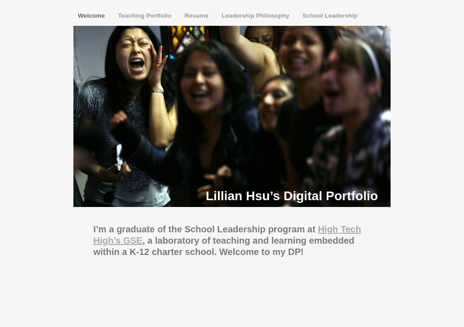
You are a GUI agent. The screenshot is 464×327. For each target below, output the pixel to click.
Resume (197, 15)
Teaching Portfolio (145, 15)
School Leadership (330, 15)
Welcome (92, 15)
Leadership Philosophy (256, 15)
